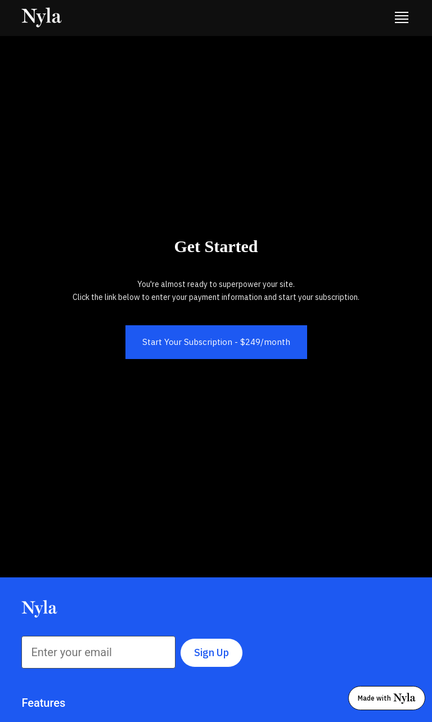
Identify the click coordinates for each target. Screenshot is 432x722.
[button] (402, 18)
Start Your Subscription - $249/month (216, 342)
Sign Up (211, 652)
